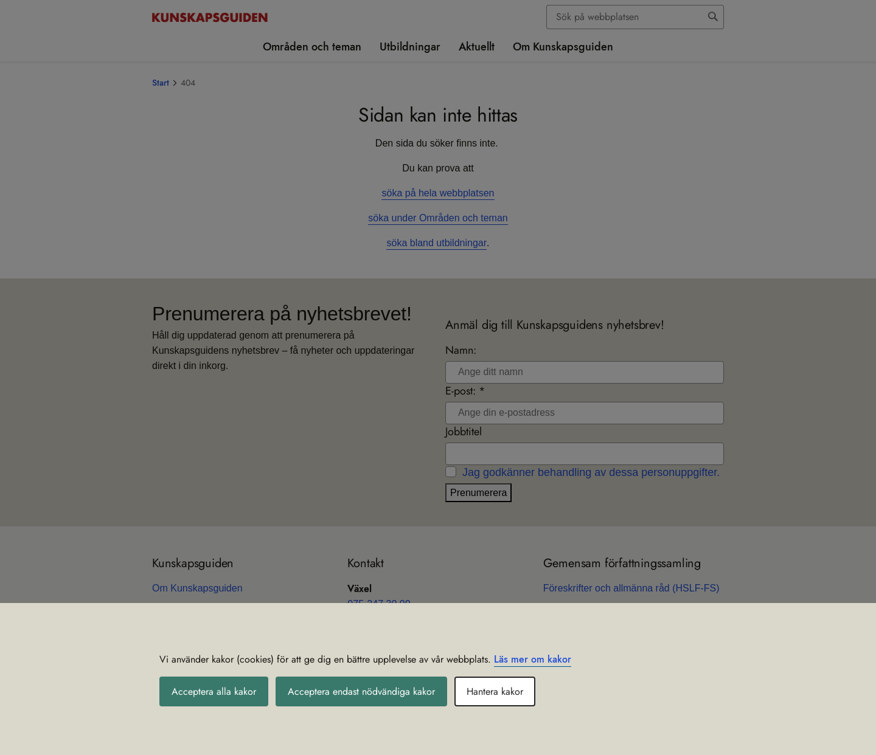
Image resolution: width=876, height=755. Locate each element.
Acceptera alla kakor (214, 691)
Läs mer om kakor (532, 659)
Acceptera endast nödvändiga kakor (361, 691)
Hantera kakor (495, 691)
